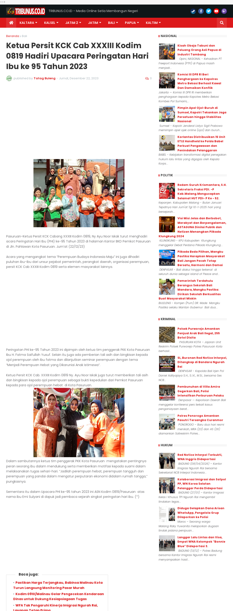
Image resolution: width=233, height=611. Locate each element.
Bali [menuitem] (111, 22)
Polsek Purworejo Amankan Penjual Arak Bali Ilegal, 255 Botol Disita (198, 333)
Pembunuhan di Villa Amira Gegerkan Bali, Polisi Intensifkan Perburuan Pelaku (200, 391)
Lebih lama (141, 464)
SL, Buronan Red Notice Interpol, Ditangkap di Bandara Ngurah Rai (202, 362)
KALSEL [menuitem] (49, 22)
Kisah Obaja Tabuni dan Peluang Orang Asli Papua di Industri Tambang (199, 50)
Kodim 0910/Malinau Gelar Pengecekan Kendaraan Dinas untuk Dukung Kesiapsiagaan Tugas (58, 390)
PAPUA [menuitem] (130, 22)
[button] (222, 23)
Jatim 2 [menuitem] (71, 22)
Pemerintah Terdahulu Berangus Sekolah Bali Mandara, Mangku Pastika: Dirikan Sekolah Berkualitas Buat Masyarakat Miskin (190, 289)
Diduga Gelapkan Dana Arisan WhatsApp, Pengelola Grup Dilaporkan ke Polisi (200, 512)
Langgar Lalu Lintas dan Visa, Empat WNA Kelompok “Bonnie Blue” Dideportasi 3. (201, 541)
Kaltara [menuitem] (27, 22)
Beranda (12, 36)
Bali (24, 36)
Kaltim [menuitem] (152, 22)
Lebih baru (16, 464)
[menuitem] (11, 23)
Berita (28, 424)
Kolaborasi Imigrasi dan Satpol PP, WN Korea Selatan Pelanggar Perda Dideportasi (201, 483)
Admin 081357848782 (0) (79, 452)
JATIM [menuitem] (93, 22)
